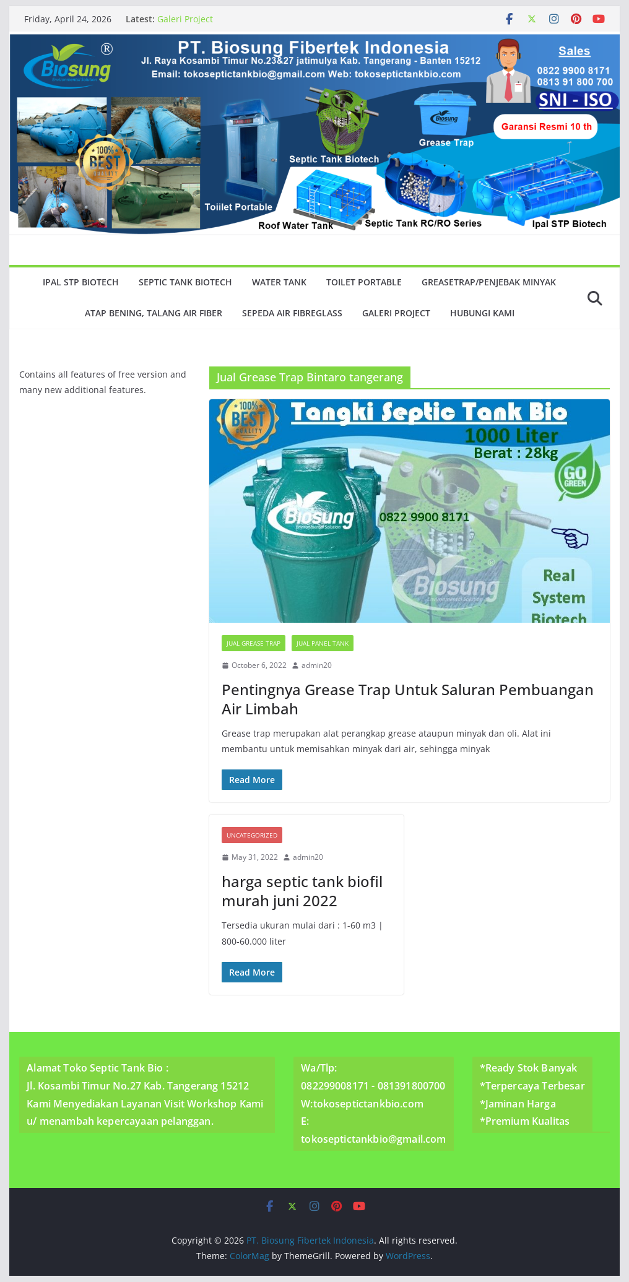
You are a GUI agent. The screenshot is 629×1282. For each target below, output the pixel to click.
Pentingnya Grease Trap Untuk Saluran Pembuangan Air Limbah (408, 699)
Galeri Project (185, 19)
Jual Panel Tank (323, 643)
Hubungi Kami (482, 313)
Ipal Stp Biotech (81, 282)
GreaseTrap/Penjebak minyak (489, 282)
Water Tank (279, 282)
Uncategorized (252, 835)
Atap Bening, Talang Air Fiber (153, 313)
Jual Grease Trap (253, 643)
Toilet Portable (364, 282)
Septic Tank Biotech (185, 282)
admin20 (316, 665)
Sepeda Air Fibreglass (292, 313)
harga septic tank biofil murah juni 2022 (302, 891)
